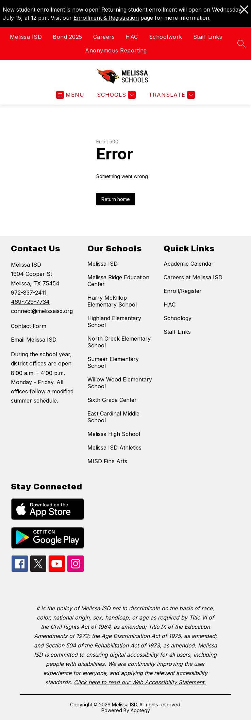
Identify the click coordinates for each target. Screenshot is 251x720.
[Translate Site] (171, 95)
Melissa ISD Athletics (114, 447)
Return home (115, 199)
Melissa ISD (26, 36)
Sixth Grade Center (112, 399)
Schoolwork (165, 36)
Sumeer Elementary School (113, 362)
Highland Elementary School (114, 321)
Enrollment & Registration (106, 17)
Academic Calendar (189, 263)
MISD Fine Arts (107, 461)
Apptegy (140, 710)
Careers (104, 36)
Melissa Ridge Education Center (118, 280)
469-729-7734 (30, 301)
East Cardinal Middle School (113, 417)
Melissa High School (113, 434)
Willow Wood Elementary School (119, 383)
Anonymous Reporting (116, 50)
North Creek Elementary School (119, 342)
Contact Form (28, 326)
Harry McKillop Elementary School (112, 301)
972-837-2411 (29, 292)
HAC (132, 36)
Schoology (177, 318)
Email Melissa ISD (33, 339)
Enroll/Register (183, 290)
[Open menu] (70, 95)
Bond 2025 (67, 36)
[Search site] (241, 44)
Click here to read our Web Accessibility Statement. (140, 682)
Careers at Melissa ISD (193, 277)
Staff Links (207, 36)
